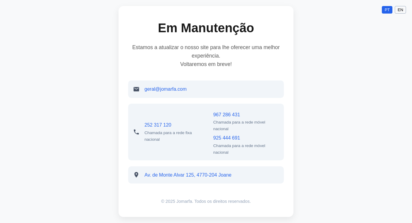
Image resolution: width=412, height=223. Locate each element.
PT (387, 10)
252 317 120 (157, 124)
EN (400, 10)
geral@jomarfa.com (165, 89)
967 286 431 (226, 114)
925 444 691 (226, 137)
